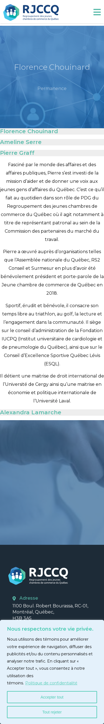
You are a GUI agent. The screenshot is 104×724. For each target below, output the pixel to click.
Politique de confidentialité (51, 683)
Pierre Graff (17, 153)
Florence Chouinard (29, 131)
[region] (52, 672)
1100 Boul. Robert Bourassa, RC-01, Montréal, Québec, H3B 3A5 (50, 612)
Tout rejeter (52, 712)
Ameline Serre (21, 142)
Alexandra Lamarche (30, 412)
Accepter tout (52, 697)
